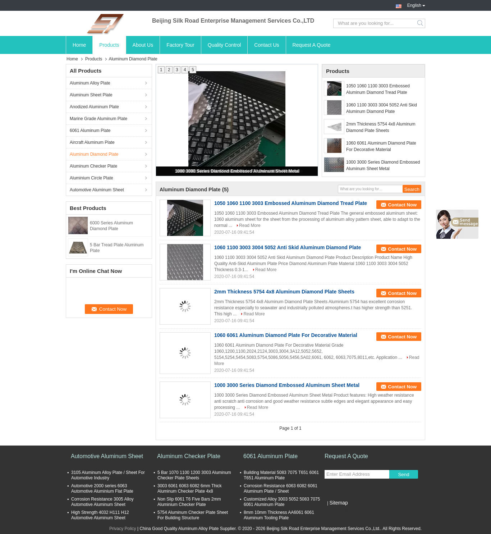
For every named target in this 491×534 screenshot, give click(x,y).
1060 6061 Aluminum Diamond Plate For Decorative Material (381, 146)
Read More (249, 225)
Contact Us (266, 45)
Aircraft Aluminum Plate (92, 142)
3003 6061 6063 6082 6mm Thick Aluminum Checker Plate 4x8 (189, 488)
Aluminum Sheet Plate (91, 94)
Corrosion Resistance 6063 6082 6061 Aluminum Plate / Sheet (280, 488)
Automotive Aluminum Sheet (97, 189)
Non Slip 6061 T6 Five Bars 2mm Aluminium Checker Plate (189, 502)
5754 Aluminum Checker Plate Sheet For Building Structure (192, 515)
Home (79, 45)
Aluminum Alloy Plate (90, 83)
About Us (143, 45)
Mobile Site (337, 511)
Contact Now (402, 204)
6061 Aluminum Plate (90, 130)
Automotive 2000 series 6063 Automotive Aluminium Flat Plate (102, 488)
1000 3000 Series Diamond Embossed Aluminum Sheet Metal (237, 171)
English (416, 4)
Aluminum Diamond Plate (94, 154)
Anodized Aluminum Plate (94, 106)
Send (403, 474)
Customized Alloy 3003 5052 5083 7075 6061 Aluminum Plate (282, 502)
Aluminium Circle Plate (91, 178)
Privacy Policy (122, 528)
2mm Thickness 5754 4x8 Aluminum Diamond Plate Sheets (381, 127)
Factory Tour (180, 45)
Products (109, 45)
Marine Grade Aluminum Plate (98, 118)
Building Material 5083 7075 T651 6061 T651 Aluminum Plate (281, 475)
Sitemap (338, 503)
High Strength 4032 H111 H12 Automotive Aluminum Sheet (100, 515)
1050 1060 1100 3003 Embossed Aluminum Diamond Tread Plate (378, 89)
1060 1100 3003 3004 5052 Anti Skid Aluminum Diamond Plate (381, 108)
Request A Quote (312, 45)
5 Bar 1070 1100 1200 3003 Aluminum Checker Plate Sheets (194, 475)
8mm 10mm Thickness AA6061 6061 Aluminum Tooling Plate (279, 515)
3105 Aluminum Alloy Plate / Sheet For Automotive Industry (108, 475)
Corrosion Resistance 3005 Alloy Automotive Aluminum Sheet (102, 502)
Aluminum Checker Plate (93, 166)
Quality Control (224, 45)
